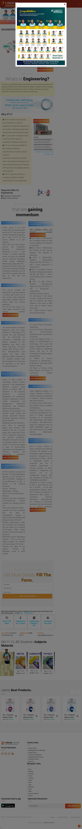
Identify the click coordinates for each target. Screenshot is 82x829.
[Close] (65, 4)
